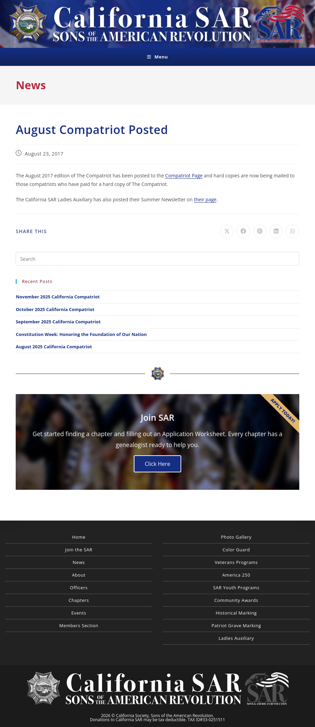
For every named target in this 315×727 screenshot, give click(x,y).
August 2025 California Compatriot (54, 347)
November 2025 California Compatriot (58, 297)
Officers (79, 587)
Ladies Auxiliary (236, 638)
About (79, 575)
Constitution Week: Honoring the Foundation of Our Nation (81, 334)
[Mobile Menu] (157, 57)
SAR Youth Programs (236, 587)
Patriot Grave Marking (236, 625)
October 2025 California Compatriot (55, 309)
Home (78, 537)
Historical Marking (236, 613)
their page (205, 199)
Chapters (79, 600)
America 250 (236, 575)
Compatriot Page (184, 175)
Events (78, 613)
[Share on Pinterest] (260, 231)
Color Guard (236, 550)
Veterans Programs (236, 562)
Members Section (78, 625)
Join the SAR (78, 550)
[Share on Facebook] (243, 231)
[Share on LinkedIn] (276, 231)
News (79, 562)
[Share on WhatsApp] (292, 231)
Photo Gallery (236, 537)
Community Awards (236, 600)
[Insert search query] (157, 259)
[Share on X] (227, 231)
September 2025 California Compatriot (58, 322)
